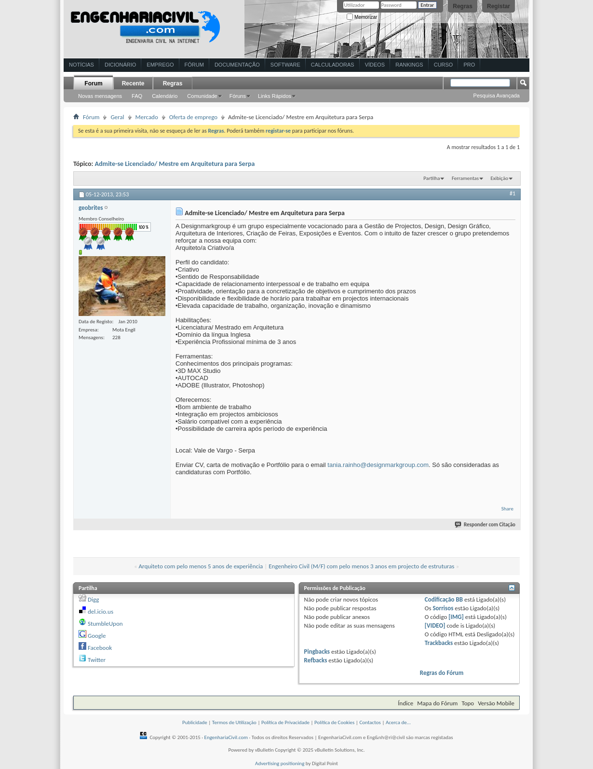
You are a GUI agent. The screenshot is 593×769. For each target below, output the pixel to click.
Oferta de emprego (193, 117)
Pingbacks (317, 651)
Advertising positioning (279, 763)
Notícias (81, 65)
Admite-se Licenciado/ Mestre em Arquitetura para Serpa (175, 164)
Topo (467, 703)
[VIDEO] (435, 625)
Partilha (431, 178)
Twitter (97, 659)
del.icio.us (100, 611)
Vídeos (375, 65)
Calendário (164, 96)
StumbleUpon (105, 623)
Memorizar (362, 17)
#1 (512, 193)
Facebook (100, 647)
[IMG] (456, 616)
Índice (405, 703)
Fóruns (237, 96)
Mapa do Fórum (437, 703)
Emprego (160, 65)
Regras (462, 6)
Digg (93, 599)
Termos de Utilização (234, 722)
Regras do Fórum (442, 672)
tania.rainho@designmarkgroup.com (378, 464)
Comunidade (202, 96)
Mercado (146, 117)
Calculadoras (332, 65)
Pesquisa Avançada (496, 95)
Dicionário (120, 65)
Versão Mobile (496, 703)
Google (97, 635)
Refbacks (315, 660)
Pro (469, 65)
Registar (498, 6)
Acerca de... (398, 722)
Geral (117, 117)
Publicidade (194, 722)
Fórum (194, 65)
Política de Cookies (334, 722)
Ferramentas (465, 178)
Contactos (370, 722)
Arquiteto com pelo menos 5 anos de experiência (201, 566)
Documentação (237, 65)
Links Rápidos (274, 96)
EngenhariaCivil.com (226, 737)
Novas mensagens (100, 96)
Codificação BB (444, 599)
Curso (443, 65)
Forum (93, 83)
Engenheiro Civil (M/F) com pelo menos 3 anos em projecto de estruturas (361, 566)
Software (285, 65)
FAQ (137, 96)
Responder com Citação (485, 525)
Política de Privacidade (285, 722)
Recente (133, 83)
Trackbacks (439, 642)
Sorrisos (442, 608)
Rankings (409, 65)
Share (507, 509)
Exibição (499, 178)
